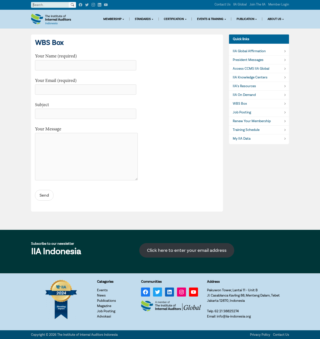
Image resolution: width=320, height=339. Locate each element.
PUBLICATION (245, 18)
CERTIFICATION (174, 18)
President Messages (248, 60)
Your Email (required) (85, 85)
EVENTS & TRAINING (210, 18)
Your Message (86, 154)
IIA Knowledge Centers (250, 77)
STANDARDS (143, 18)
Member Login (278, 4)
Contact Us (222, 4)
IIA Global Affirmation (249, 51)
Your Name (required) (85, 61)
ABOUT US (274, 18)
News (101, 295)
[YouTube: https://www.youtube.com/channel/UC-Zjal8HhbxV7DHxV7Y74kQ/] (193, 292)
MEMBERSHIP (112, 18)
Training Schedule (246, 130)
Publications (106, 301)
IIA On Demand (244, 95)
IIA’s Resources (244, 86)
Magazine (104, 306)
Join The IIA (258, 4)
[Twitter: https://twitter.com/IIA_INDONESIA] (157, 292)
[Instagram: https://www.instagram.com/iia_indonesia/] (181, 292)
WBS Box (240, 103)
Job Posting (242, 112)
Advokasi (104, 316)
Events (102, 290)
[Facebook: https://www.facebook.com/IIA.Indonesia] (145, 292)
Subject (85, 109)
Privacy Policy (260, 335)
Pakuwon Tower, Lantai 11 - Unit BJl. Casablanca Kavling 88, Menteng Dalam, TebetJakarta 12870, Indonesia (243, 295)
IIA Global (240, 4)
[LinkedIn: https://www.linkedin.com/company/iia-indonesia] (169, 292)
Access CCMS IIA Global (251, 68)
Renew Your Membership (252, 121)
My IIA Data (241, 138)
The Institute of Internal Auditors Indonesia (87, 335)
